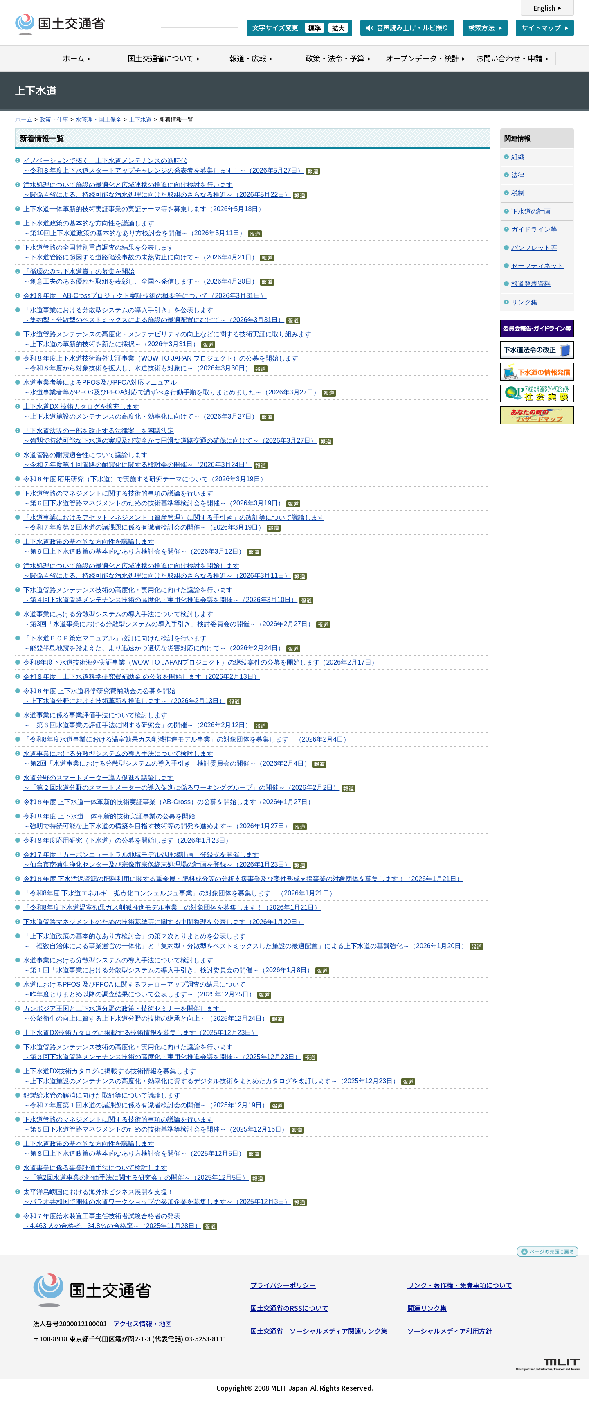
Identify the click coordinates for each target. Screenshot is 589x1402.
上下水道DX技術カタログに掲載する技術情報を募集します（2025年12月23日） (140, 1032)
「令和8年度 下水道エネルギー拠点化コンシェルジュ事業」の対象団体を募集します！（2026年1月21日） (179, 893)
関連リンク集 (427, 1311)
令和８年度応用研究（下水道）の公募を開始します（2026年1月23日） (127, 840)
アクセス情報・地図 (142, 1327)
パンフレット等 (534, 247)
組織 (517, 156)
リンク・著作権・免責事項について (459, 1288)
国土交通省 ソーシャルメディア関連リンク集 (318, 1334)
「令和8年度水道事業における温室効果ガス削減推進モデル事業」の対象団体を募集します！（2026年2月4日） (186, 739)
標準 (314, 28)
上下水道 (140, 120)
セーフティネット (537, 265)
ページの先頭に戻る (545, 1258)
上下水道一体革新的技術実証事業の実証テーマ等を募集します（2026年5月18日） (144, 208)
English (544, 8)
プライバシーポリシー (283, 1288)
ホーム (23, 120)
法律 (517, 174)
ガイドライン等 (534, 229)
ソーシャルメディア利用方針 (449, 1334)
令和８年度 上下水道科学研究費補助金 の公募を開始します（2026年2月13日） (141, 676)
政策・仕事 (54, 120)
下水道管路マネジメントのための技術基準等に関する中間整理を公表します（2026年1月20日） (163, 921)
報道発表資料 (531, 283)
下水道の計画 (531, 211)
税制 (517, 192)
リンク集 (524, 302)
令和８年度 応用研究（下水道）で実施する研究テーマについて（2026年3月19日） (145, 479)
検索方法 (481, 27)
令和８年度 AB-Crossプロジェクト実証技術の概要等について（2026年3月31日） (145, 295)
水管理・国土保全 (98, 120)
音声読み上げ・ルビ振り (413, 27)
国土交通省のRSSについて (289, 1311)
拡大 (338, 28)
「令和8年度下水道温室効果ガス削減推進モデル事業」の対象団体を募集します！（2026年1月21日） (172, 907)
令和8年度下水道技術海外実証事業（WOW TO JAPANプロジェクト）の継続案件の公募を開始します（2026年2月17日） (200, 662)
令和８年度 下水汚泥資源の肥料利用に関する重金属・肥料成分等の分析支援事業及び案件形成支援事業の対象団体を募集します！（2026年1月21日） (243, 878)
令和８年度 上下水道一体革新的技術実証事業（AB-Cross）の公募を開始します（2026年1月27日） (168, 801)
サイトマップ (541, 27)
